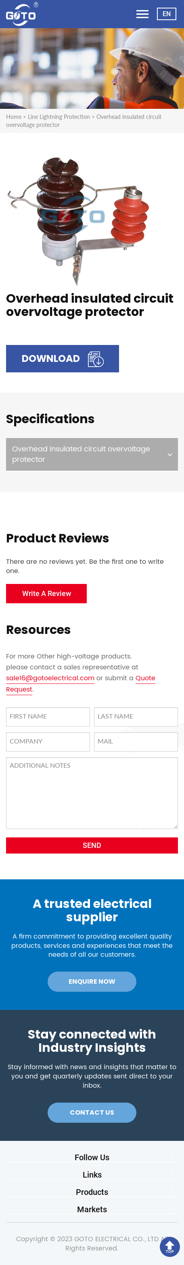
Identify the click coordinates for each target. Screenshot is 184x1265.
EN (167, 14)
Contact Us (92, 1112)
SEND (92, 845)
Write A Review (46, 593)
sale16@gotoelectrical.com (50, 678)
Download (63, 359)
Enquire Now (92, 981)
